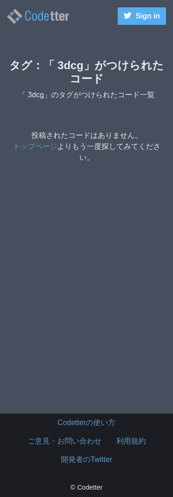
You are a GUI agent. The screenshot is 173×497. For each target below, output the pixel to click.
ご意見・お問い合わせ (64, 441)
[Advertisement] (86, 301)
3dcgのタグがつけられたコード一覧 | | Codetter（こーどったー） (38, 16)
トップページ (35, 146)
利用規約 (131, 441)
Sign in (142, 16)
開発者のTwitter (86, 459)
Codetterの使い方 (86, 422)
